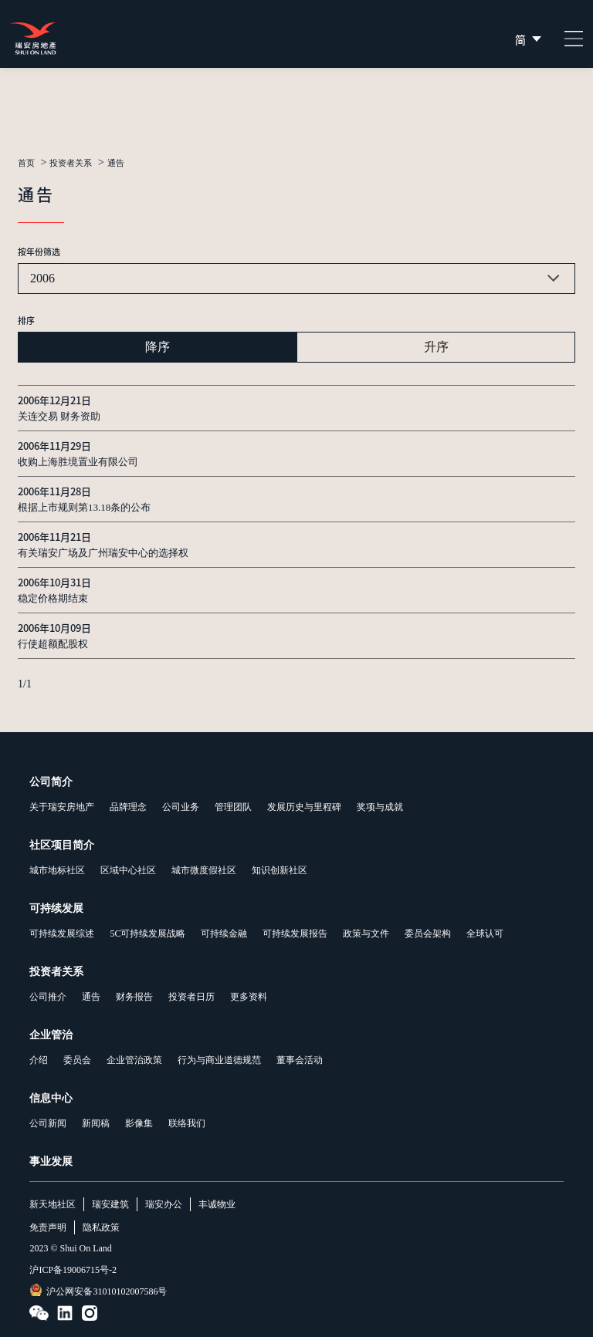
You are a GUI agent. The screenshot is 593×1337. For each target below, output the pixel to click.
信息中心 (51, 1098)
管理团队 (233, 807)
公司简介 (51, 782)
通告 (115, 163)
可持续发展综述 (61, 933)
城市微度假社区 (203, 870)
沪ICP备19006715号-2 (73, 1269)
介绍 (38, 1060)
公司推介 (47, 996)
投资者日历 (191, 996)
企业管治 (51, 1035)
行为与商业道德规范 (219, 1060)
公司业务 (180, 807)
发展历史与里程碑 (304, 807)
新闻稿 (96, 1123)
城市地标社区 (57, 870)
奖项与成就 (380, 807)
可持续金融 (224, 933)
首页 (26, 163)
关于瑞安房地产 (61, 807)
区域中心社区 (128, 870)
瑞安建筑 (110, 1204)
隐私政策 (101, 1227)
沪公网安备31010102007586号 (98, 1290)
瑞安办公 (163, 1204)
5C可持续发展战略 (147, 933)
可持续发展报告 (295, 933)
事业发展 (51, 1161)
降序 (157, 346)
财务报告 (134, 996)
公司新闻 (47, 1123)
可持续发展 (56, 908)
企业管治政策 (134, 1060)
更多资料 (248, 996)
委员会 (77, 1060)
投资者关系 (70, 163)
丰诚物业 (217, 1204)
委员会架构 (428, 933)
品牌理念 (128, 807)
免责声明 (47, 1227)
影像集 (139, 1123)
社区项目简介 (61, 845)
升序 (436, 346)
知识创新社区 (279, 870)
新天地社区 (52, 1204)
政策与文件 (366, 933)
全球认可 (484, 933)
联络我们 (186, 1123)
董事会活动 (299, 1060)
